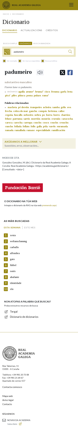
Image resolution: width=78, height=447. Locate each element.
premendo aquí (49, 205)
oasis (13, 271)
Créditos (52, 30)
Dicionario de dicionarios (24, 316)
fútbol (13, 265)
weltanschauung (18, 241)
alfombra (15, 253)
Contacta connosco (12, 387)
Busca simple (10, 43)
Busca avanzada (41, 43)
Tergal (14, 311)
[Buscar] (70, 52)
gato (12, 259)
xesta (13, 235)
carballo (14, 247)
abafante (14, 277)
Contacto (7, 404)
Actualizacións (31, 30)
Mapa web (7, 396)
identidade (15, 283)
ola (11, 289)
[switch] (40, 142)
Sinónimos (25, 43)
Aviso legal (8, 400)
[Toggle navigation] (71, 5)
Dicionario (9, 30)
